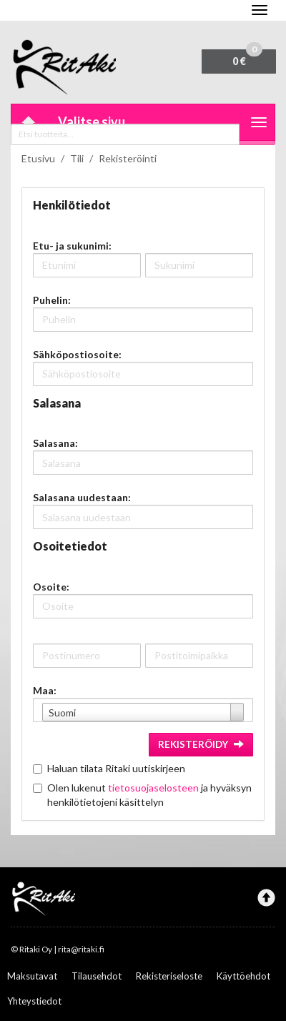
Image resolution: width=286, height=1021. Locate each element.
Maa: (44, 690)
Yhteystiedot (34, 1001)
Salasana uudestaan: (82, 497)
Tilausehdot (97, 976)
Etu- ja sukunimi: (72, 246)
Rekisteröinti (128, 158)
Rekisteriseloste (169, 976)
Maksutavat (32, 976)
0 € (247, 58)
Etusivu (38, 158)
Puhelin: (52, 300)
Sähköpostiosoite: (77, 354)
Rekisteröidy (201, 744)
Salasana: (55, 443)
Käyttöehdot (243, 976)
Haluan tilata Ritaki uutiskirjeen (116, 768)
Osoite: (51, 587)
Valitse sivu (91, 121)
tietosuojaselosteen (153, 787)
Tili (77, 158)
